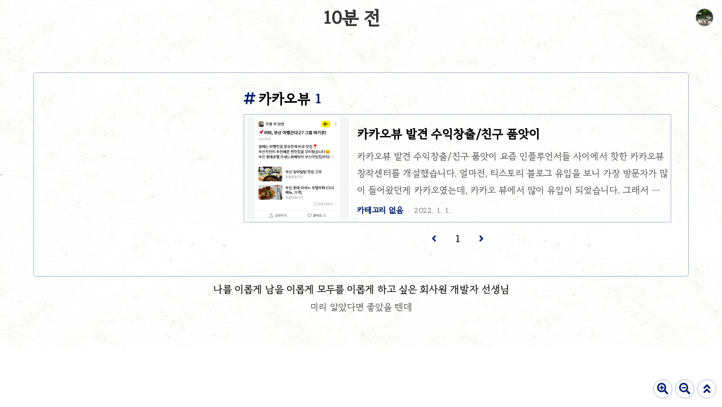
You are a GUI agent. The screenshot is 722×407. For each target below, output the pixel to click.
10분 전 (351, 18)
